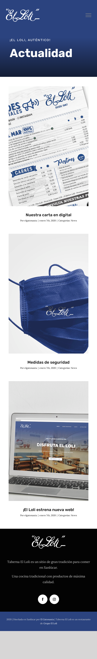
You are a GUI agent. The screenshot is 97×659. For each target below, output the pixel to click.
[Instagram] (54, 599)
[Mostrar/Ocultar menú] (88, 15)
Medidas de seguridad (48, 362)
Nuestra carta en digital (48, 214)
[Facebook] (42, 599)
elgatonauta (30, 220)
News (74, 220)
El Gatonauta (47, 619)
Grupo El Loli (50, 623)
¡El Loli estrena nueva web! (48, 509)
